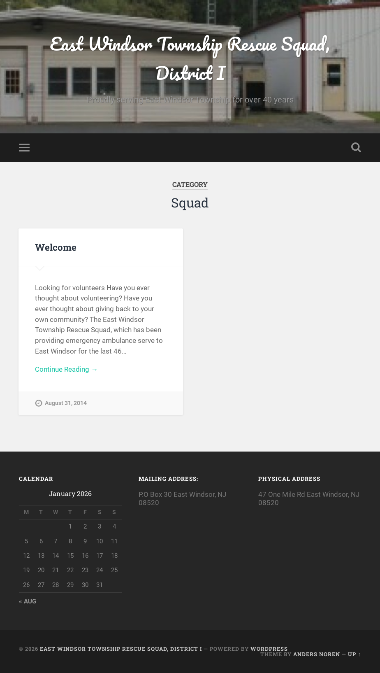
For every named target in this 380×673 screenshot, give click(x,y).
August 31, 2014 (66, 403)
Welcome (55, 247)
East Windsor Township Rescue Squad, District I (190, 58)
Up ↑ (354, 654)
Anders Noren (316, 654)
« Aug (27, 601)
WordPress (269, 648)
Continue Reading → (66, 369)
